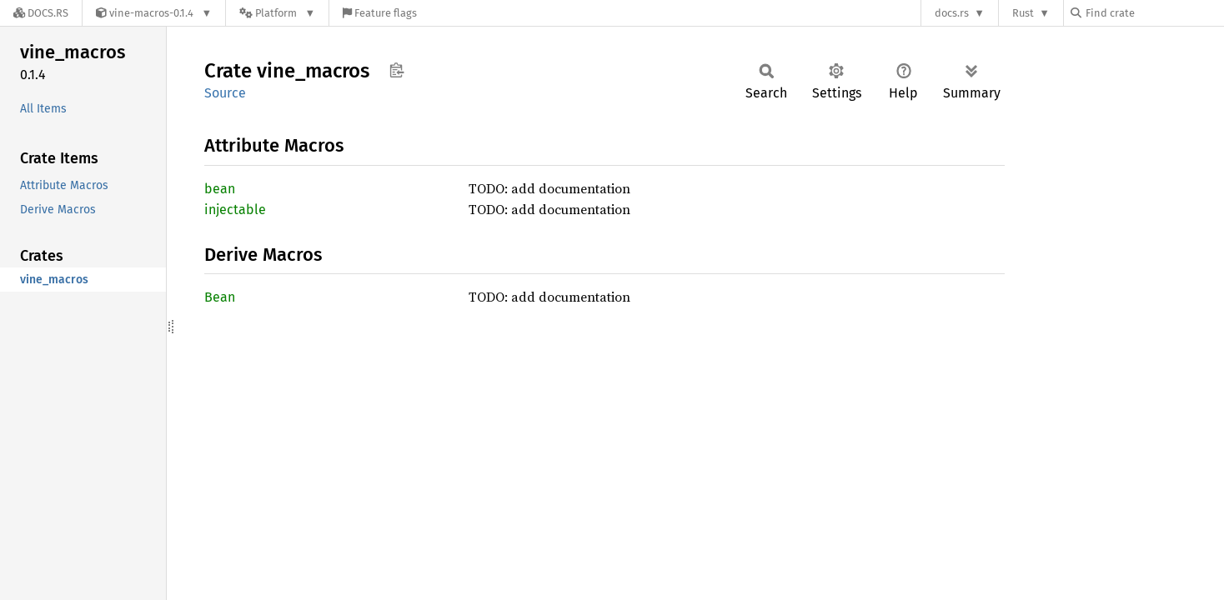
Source (225, 93)
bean (219, 189)
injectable (235, 210)
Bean (219, 297)
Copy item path (396, 70)
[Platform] (277, 13)
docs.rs (952, 13)
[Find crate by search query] (1154, 13)
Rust (1023, 13)
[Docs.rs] (41, 13)
